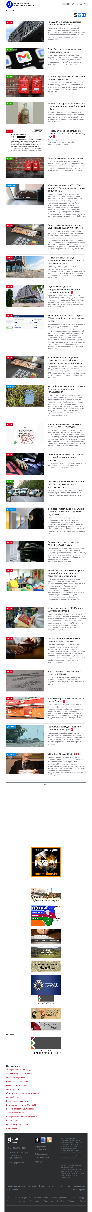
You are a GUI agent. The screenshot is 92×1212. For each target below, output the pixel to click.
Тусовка (71, 1201)
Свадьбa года (79, 1186)
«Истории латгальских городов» (20, 1070)
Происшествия (64, 1198)
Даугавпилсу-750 (14, 1198)
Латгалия (37, 1198)
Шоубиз (60, 1201)
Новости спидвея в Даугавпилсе (20, 1109)
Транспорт (32, 1186)
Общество (48, 1201)
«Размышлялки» (13, 1089)
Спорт (74, 1198)
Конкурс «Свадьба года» (16, 1085)
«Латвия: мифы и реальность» (19, 1074)
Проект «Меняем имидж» (17, 1101)
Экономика (34, 1201)
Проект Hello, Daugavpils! (17, 1081)
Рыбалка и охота (55, 1186)
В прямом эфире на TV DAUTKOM (21, 1105)
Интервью (21, 1201)
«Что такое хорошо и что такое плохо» (22, 1093)
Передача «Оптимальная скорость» (21, 1117)
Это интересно (79, 1190)
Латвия (45, 1198)
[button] (84, 4)
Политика (53, 1198)
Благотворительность (15, 1121)
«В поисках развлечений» (17, 1124)
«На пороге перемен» (15, 1078)
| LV (80, 4)
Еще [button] (46, 785)
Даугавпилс (27, 1198)
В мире (42, 1186)
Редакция (38, 1162)
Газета (82, 1201)
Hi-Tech (68, 1186)
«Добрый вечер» (13, 1097)
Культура (81, 1198)
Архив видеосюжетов (15, 1113)
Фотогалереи (12, 1190)
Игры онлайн (11, 1128)
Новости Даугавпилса (16, 1186)
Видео (9, 1201)
